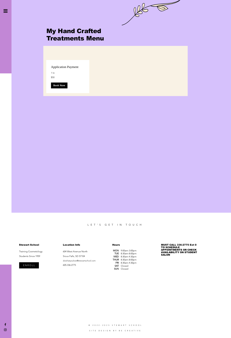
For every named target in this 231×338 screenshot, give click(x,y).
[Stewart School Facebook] (5, 324)
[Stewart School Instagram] (5, 330)
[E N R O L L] (29, 265)
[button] (6, 11)
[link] (68, 67)
